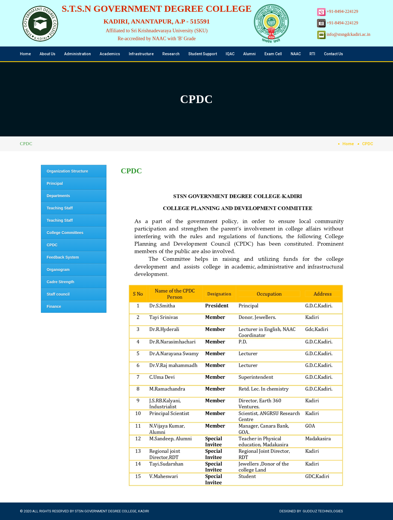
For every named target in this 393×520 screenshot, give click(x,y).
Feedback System (63, 257)
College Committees (65, 232)
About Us (47, 54)
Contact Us (333, 54)
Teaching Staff (60, 208)
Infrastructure (141, 54)
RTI (312, 54)
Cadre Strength (60, 282)
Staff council (58, 294)
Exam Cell (273, 54)
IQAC (230, 54)
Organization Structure (67, 171)
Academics (110, 54)
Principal (55, 183)
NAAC (296, 54)
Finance (54, 306)
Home (25, 54)
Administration (77, 54)
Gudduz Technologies (323, 511)
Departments (58, 196)
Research (171, 54)
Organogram (58, 269)
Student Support (202, 54)
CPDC (52, 245)
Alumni (249, 54)
